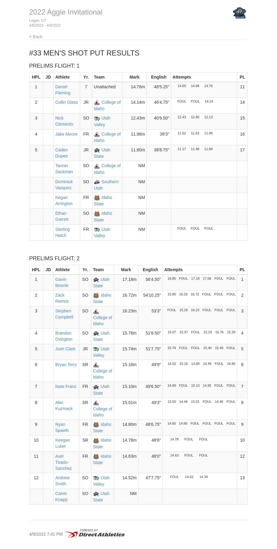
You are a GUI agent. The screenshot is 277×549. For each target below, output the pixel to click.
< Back (35, 36)
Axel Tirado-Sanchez (63, 462)
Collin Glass (66, 102)
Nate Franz (65, 386)
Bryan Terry (66, 364)
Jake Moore (66, 134)
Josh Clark (65, 348)
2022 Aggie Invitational (66, 12)
